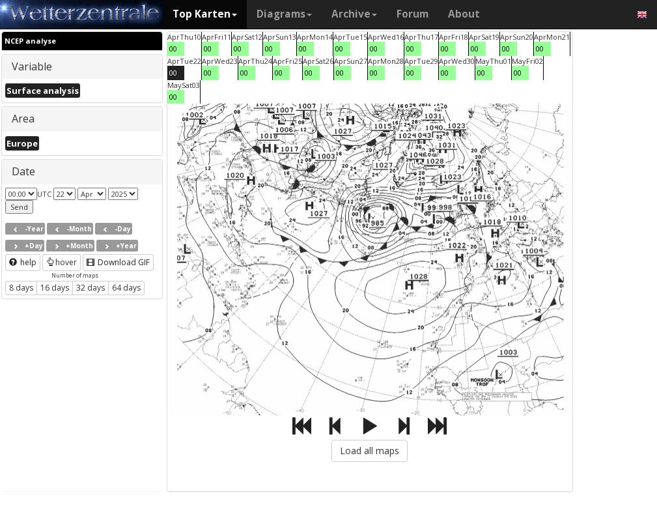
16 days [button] (54, 287)
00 (173, 48)
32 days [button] (90, 287)
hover (61, 262)
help (22, 262)
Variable (32, 66)
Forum (412, 14)
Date (23, 171)
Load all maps (369, 450)
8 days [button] (21, 287)
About (464, 14)
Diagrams (284, 14)
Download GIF (118, 262)
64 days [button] (126, 287)
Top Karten (205, 14)
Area (23, 118)
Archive (354, 14)
